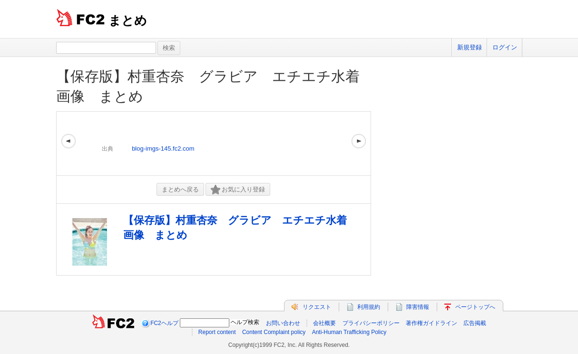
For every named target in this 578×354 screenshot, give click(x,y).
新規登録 (469, 47)
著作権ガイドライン (431, 323)
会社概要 (324, 323)
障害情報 (417, 307)
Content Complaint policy (273, 332)
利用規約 (368, 307)
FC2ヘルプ (164, 323)
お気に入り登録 (238, 190)
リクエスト (317, 307)
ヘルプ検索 (245, 322)
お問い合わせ (283, 323)
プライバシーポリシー (371, 323)
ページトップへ (475, 307)
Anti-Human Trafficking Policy (349, 332)
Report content (217, 332)
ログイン (504, 47)
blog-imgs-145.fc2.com (163, 148)
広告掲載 (474, 323)
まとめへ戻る (180, 189)
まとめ (127, 20)
